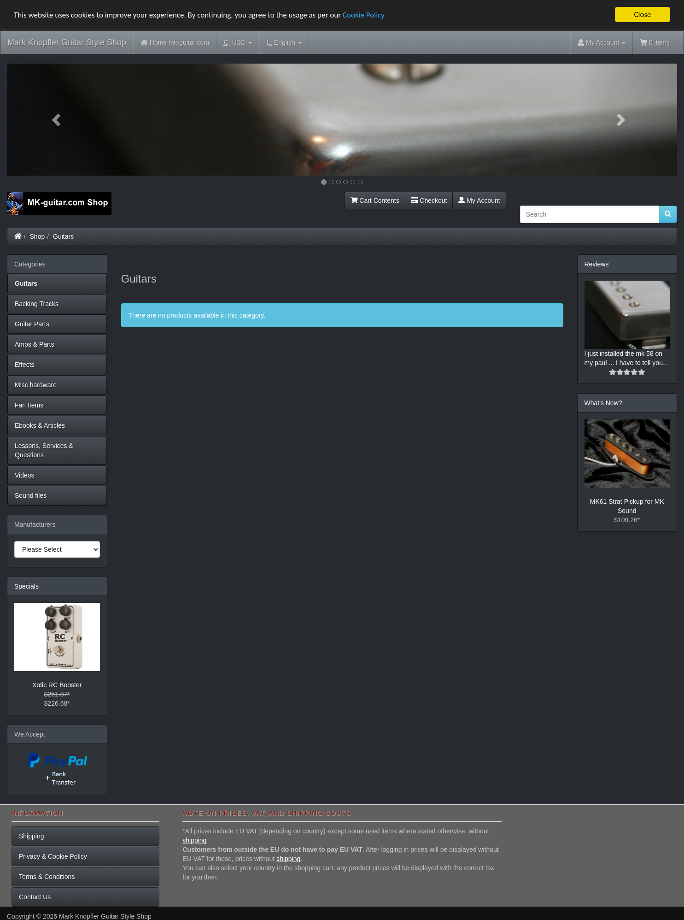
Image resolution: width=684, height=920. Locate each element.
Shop (37, 236)
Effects (25, 364)
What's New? (603, 403)
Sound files (31, 495)
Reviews (597, 263)
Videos (25, 474)
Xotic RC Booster (57, 685)
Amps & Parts (34, 344)
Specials (26, 586)
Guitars (63, 236)
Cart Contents (375, 200)
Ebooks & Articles (40, 425)
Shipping (31, 836)
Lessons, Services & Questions (44, 450)
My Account (479, 200)
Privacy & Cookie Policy (53, 856)
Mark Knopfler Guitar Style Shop (66, 42)
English (284, 43)
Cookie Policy (364, 14)
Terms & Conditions (47, 876)
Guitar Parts (32, 323)
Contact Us (35, 897)
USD (238, 43)
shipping (194, 840)
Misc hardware (36, 384)
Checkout (429, 200)
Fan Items (29, 404)
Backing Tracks (36, 303)
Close (642, 14)
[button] (57, 120)
